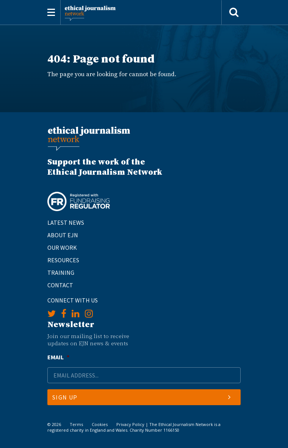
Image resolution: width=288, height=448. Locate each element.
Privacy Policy (130, 424)
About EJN (62, 235)
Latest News (65, 222)
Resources (63, 260)
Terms (76, 424)
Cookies (100, 424)
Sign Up (141, 397)
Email (58, 357)
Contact (60, 285)
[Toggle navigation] (51, 12)
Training (60, 272)
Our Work (62, 247)
